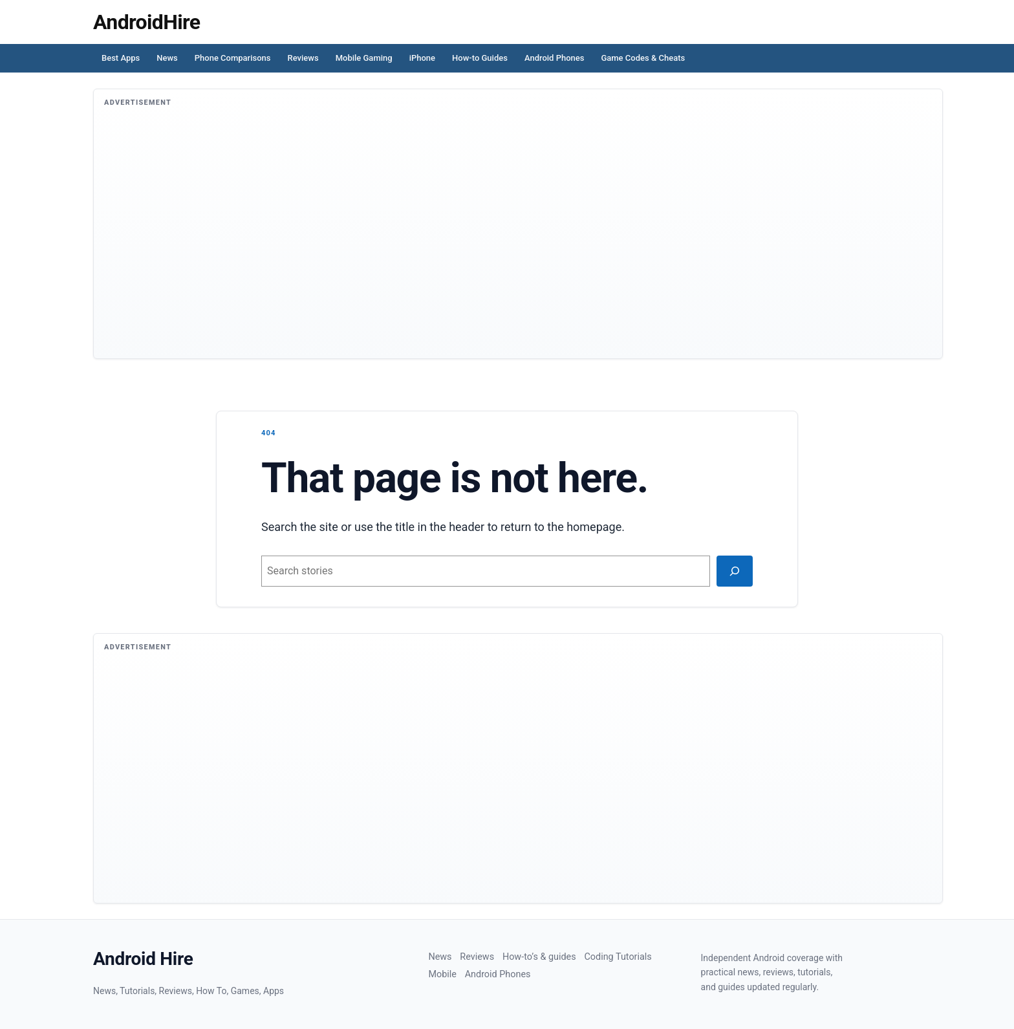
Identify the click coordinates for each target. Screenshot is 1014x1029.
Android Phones (554, 58)
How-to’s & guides (539, 956)
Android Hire (143, 958)
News (167, 58)
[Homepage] (146, 22)
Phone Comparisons (233, 58)
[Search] (735, 571)
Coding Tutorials (617, 956)
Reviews (303, 58)
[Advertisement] (492, 240)
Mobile (442, 974)
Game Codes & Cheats (643, 58)
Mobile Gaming (364, 58)
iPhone (422, 58)
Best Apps (121, 58)
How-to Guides (480, 58)
